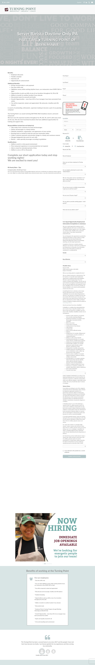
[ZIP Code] (80, 129)
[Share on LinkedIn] (86, 2)
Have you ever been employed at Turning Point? (73, 162)
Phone (64, 95)
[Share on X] (89, 2)
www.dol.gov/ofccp (67, 302)
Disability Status (67, 265)
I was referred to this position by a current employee (74, 451)
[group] (47, 537)
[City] (74, 125)
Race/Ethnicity (66, 259)
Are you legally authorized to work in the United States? (73, 170)
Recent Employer (67, 156)
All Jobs (6, 2)
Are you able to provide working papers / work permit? (74, 202)
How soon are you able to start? (71, 209)
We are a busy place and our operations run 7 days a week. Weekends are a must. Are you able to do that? (74, 179)
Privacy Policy (76, 112)
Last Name (65, 82)
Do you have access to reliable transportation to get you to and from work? (74, 188)
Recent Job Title (67, 149)
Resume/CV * (66, 133)
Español (79, 2)
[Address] (74, 121)
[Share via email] (92, 2)
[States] (68, 129)
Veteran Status (66, 386)
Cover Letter (66, 144)
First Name (66, 75)
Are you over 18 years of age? (70, 195)
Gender (64, 252)
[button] (43, 563)
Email (64, 88)
